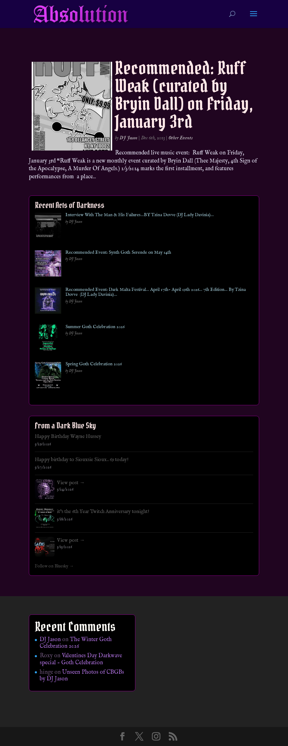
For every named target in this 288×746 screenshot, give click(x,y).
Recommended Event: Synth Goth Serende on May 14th (118, 252)
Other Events (180, 138)
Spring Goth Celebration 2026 (93, 364)
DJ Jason (128, 138)
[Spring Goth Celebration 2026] (48, 376)
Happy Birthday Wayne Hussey (68, 436)
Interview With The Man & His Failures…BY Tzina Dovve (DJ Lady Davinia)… (139, 215)
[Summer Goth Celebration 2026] (48, 339)
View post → (71, 483)
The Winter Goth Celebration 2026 (76, 643)
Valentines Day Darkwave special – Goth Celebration (81, 659)
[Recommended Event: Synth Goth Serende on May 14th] (48, 264)
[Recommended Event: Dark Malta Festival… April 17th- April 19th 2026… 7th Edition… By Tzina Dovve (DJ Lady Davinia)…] (48, 302)
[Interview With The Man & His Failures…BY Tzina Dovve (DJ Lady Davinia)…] (48, 227)
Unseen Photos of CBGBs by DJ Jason (82, 675)
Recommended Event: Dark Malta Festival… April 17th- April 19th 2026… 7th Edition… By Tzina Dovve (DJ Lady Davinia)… (155, 292)
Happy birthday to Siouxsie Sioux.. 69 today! (82, 460)
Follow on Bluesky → (54, 566)
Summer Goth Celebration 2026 (94, 327)
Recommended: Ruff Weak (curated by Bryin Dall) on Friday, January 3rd (184, 94)
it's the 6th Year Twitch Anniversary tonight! (103, 511)
